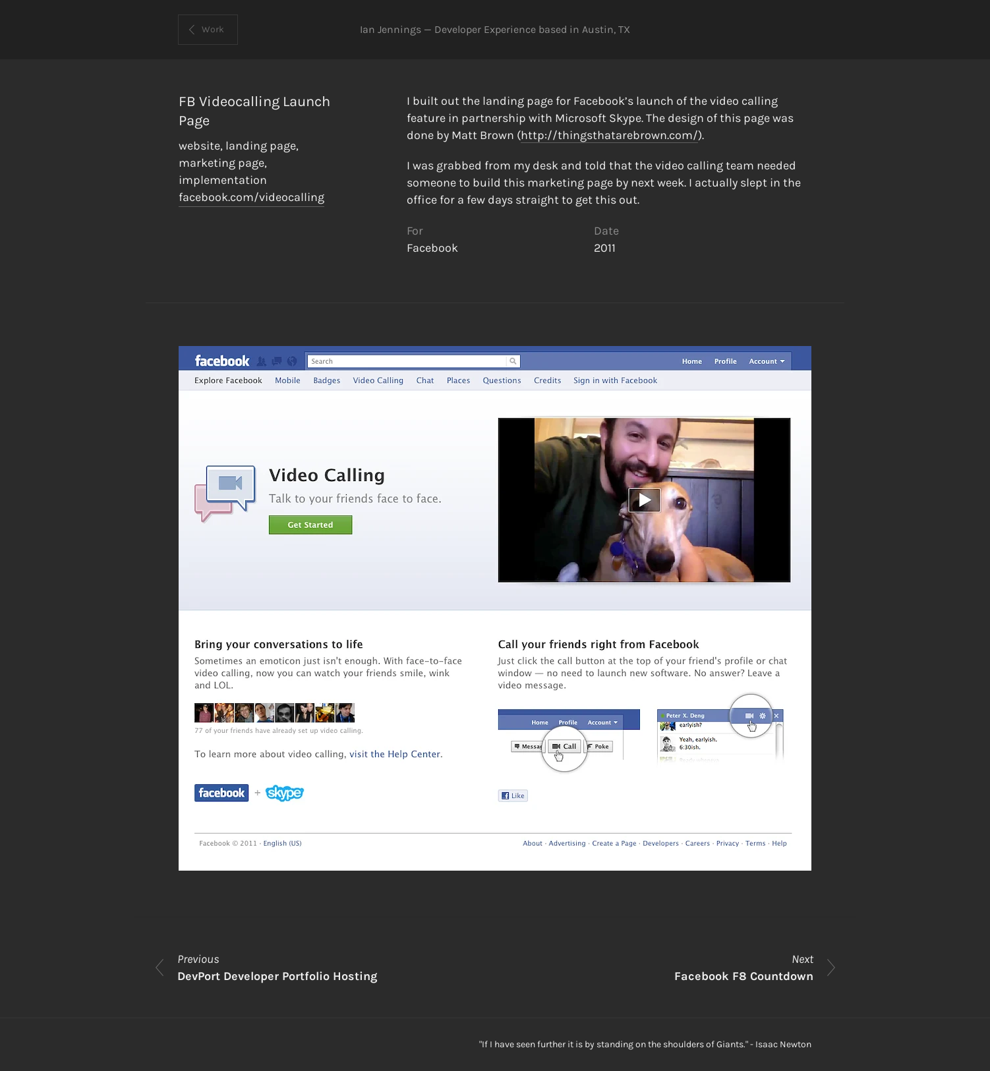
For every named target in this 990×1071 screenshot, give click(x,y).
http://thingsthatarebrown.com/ (609, 135)
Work (213, 29)
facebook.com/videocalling (251, 197)
